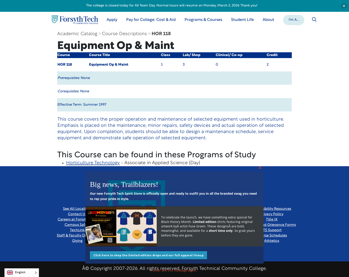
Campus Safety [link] (77, 225)
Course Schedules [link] (272, 235)
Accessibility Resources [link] (271, 209)
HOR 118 (161, 34)
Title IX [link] (272, 219)
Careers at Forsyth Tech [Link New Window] (77, 219)
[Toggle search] (314, 19)
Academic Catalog (77, 34)
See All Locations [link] (77, 209)
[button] (293, 19)
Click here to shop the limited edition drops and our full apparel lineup (148, 255)
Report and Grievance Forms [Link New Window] (272, 225)
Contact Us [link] (77, 214)
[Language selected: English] (21, 272)
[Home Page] (75, 20)
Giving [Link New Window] (77, 241)
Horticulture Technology (93, 163)
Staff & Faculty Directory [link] (77, 235)
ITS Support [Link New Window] (272, 230)
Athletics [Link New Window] (271, 241)
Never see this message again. (174, 270)
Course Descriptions (124, 34)
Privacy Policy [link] (271, 214)
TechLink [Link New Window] (77, 230)
